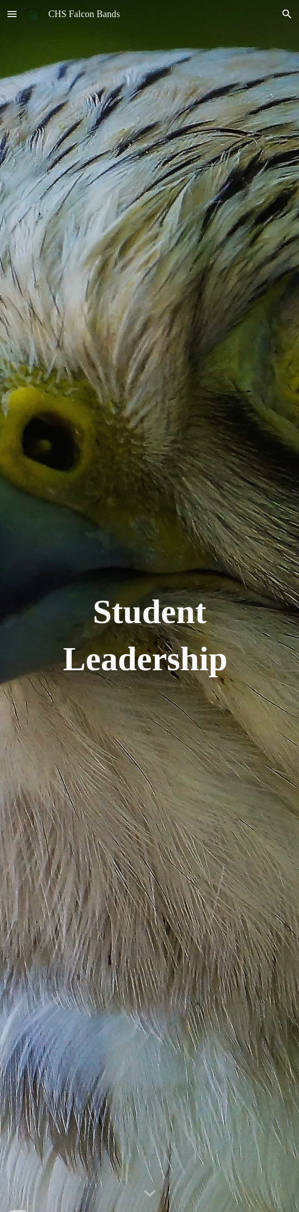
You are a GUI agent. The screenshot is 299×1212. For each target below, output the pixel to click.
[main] (149, 606)
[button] (12, 14)
